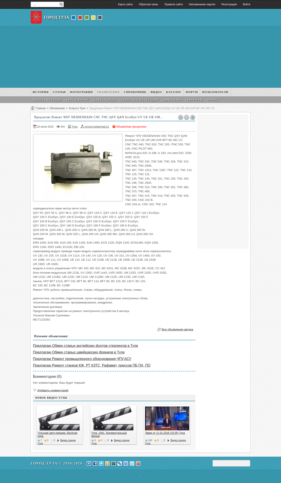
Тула (74, 126)
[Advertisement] (140, 57)
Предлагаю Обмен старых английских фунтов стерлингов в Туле (85, 346)
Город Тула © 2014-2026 (57, 463)
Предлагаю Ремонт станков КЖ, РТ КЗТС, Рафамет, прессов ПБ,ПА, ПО (91, 365)
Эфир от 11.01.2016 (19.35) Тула (165, 433)
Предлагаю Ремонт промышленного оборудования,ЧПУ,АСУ (82, 359)
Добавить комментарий (52, 390)
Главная (41, 108)
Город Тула (56, 17)
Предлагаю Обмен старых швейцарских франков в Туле (79, 352)
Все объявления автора (177, 329)
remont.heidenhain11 (97, 126)
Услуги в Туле (76, 108)
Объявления (57, 108)
